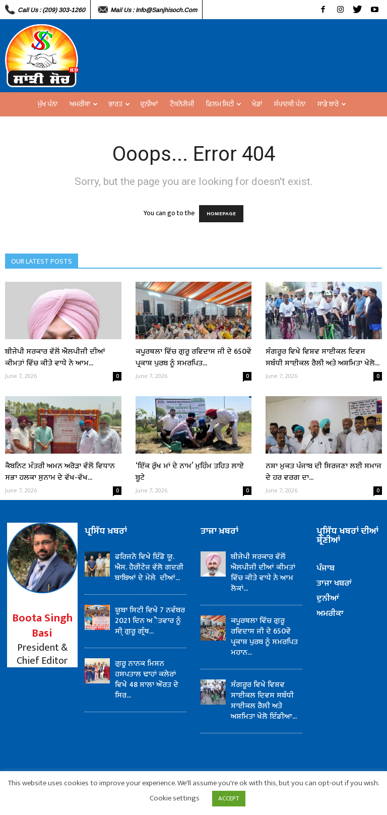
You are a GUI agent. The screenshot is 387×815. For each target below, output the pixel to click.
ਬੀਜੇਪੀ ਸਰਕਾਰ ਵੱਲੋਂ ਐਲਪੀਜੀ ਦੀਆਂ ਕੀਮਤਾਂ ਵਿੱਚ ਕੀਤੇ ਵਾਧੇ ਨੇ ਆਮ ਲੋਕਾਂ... (263, 572)
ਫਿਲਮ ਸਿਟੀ (223, 104)
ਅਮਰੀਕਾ (84, 104)
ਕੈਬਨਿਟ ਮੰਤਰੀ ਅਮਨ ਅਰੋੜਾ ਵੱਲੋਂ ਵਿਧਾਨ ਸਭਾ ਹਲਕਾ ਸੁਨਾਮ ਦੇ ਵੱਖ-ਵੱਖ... (60, 471)
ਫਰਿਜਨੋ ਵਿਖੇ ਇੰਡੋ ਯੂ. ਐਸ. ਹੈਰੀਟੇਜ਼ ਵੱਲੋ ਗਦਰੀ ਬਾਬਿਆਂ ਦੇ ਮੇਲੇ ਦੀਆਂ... (149, 567)
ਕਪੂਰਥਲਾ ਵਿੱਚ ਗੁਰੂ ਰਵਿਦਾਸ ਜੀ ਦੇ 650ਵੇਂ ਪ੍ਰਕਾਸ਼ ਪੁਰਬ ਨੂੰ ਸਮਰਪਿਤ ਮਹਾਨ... (264, 636)
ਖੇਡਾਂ (257, 104)
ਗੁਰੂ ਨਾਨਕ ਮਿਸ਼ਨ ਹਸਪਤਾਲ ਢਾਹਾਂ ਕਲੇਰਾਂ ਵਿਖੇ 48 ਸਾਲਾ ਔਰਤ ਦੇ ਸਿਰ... (146, 679)
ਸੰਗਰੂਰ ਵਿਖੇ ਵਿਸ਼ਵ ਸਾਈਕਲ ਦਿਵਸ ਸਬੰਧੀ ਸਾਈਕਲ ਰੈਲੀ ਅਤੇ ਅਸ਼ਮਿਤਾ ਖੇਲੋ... (322, 357)
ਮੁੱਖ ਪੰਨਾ (47, 104)
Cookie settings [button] (175, 798)
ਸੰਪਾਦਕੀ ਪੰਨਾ (289, 104)
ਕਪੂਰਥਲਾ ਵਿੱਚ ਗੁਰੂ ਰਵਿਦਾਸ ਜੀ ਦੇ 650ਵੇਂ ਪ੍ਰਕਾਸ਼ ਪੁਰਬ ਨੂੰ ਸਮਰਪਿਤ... (193, 357)
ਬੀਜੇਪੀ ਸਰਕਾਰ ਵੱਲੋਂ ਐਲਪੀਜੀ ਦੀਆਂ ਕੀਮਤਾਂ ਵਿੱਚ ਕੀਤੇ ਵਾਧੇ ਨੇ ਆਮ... (55, 357)
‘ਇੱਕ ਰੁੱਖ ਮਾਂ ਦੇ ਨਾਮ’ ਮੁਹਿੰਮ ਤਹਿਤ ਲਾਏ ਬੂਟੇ (190, 471)
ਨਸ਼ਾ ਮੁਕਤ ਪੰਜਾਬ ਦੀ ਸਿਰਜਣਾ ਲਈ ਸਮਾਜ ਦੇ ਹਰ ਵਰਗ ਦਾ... (323, 471)
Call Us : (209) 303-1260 (51, 10)
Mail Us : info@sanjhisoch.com (153, 10)
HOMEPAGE (221, 213)
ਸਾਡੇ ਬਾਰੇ (331, 104)
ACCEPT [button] (228, 798)
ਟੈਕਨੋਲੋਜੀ (182, 104)
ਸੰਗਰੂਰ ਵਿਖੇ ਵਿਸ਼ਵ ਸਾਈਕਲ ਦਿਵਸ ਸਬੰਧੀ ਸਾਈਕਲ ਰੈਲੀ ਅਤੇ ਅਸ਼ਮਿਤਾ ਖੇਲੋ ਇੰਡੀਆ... (264, 700)
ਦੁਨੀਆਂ (149, 104)
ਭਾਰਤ (119, 104)
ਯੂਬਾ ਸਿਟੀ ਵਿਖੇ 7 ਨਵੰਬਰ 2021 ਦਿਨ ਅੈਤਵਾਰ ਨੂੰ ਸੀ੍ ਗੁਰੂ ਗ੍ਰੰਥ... (150, 620)
